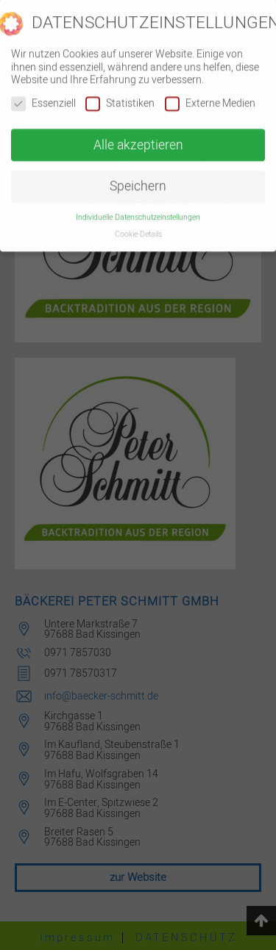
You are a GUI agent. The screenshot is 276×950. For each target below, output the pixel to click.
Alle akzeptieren (138, 138)
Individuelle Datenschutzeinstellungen (138, 210)
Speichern (138, 180)
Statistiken (120, 97)
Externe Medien (210, 97)
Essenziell (43, 97)
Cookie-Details (138, 227)
